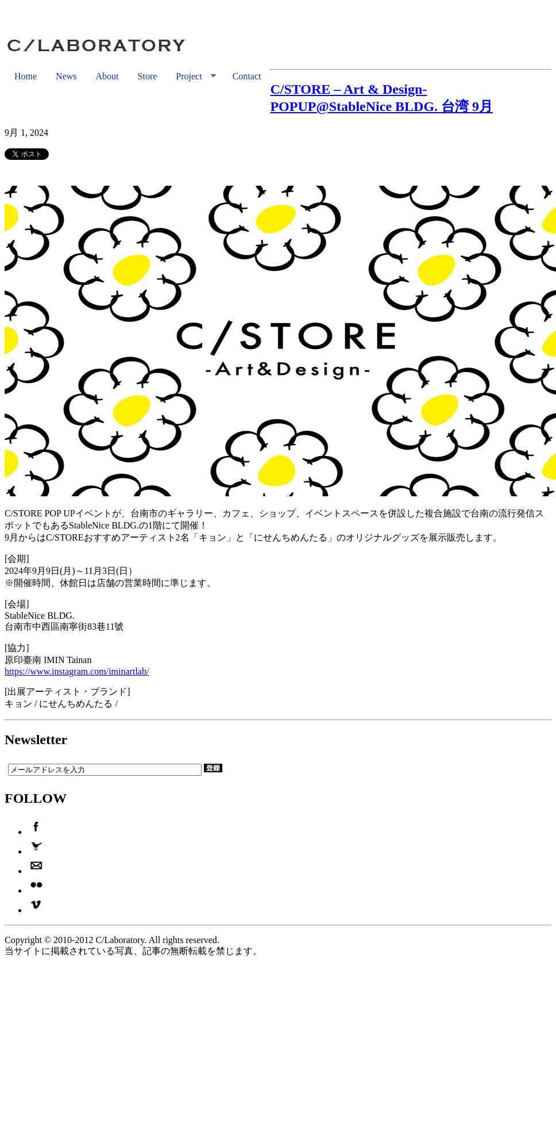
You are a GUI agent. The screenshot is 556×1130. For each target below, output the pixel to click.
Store (147, 76)
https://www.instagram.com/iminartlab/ (77, 671)
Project (190, 76)
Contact (247, 76)
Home (25, 76)
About (107, 76)
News (66, 76)
